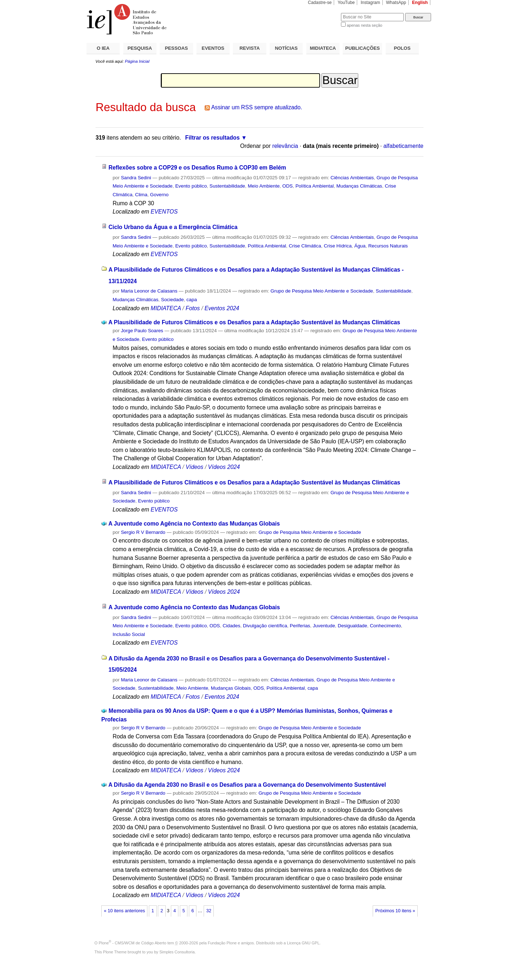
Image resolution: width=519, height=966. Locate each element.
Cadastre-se (320, 2)
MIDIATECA (323, 48)
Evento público (191, 186)
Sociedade (172, 299)
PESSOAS (176, 48)
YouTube (346, 2)
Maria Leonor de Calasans (149, 291)
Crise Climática (305, 246)
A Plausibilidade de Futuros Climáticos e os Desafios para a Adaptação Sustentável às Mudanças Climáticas (254, 322)
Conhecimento (385, 625)
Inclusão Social (128, 634)
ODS (287, 186)
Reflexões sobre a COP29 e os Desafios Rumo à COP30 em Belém (197, 167)
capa (191, 299)
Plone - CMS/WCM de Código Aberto (133, 943)
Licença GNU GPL (303, 943)
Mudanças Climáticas (359, 186)
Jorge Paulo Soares (142, 330)
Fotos (193, 308)
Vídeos (194, 467)
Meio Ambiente (263, 186)
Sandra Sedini (136, 177)
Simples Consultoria (177, 952)
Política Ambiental (315, 186)
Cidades (231, 625)
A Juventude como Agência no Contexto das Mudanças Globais (194, 524)
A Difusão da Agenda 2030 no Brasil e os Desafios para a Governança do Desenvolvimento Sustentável (247, 785)
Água (359, 246)
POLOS (402, 48)
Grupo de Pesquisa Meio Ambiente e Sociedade (322, 291)
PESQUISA (140, 48)
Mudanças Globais (231, 688)
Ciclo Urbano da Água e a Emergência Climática (173, 227)
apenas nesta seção (364, 25)
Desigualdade (352, 625)
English (420, 2)
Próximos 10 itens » (395, 910)
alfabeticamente (403, 146)
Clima (141, 194)
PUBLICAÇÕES (362, 48)
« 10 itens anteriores (124, 910)
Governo (159, 194)
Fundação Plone (222, 943)
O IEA (103, 48)
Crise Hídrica (337, 246)
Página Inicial (137, 61)
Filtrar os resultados (212, 138)
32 (208, 910)
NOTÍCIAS (286, 48)
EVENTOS (213, 48)
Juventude (324, 625)
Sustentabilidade (227, 186)
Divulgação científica (265, 625)
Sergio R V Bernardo (143, 532)
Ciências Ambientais (352, 177)
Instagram (370, 2)
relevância (285, 146)
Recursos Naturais (388, 246)
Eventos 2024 (221, 308)
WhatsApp (396, 2)
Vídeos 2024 (224, 467)
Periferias (300, 625)
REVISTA (250, 48)
